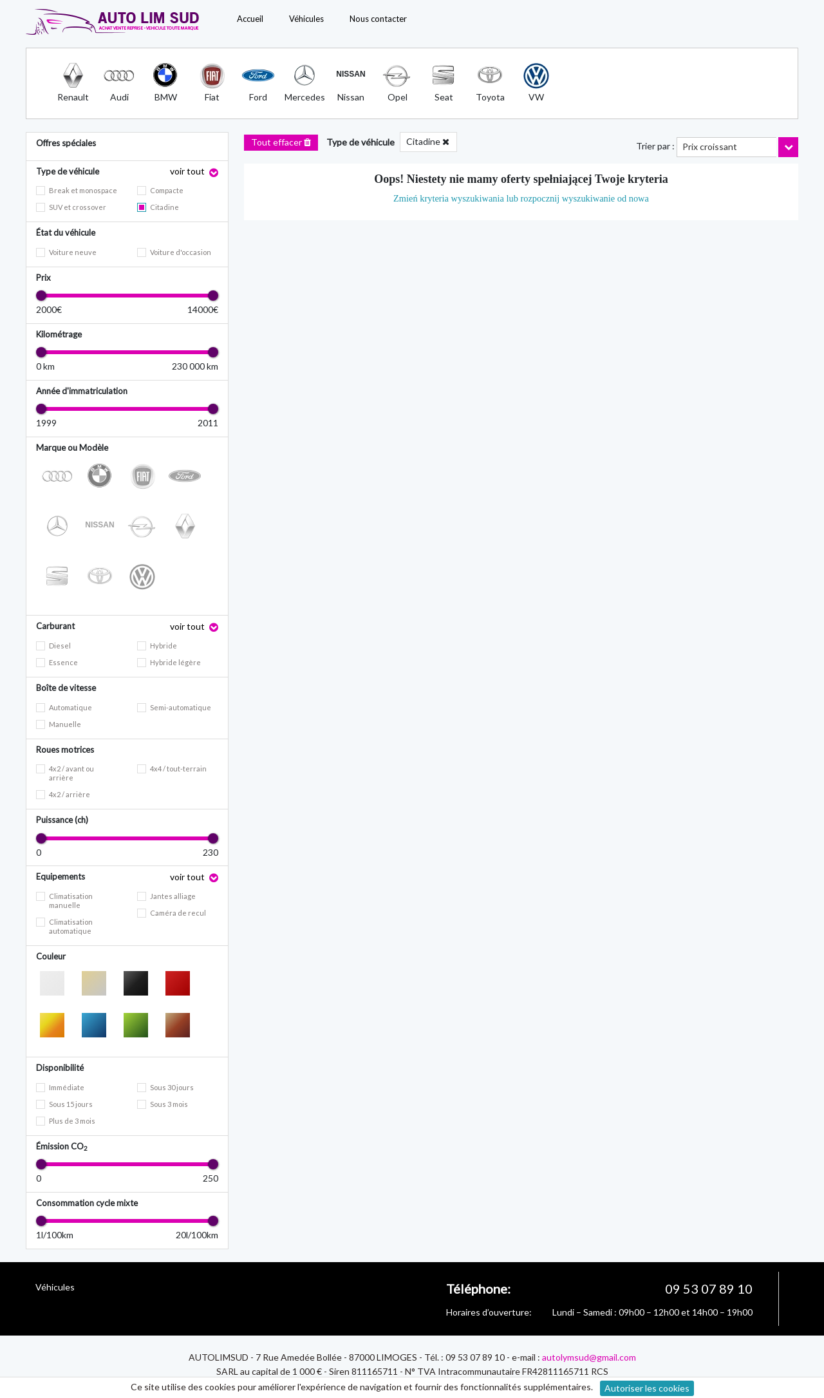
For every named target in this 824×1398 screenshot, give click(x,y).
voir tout (188, 170)
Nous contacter (378, 19)
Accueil (250, 19)
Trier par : (655, 145)
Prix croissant (709, 146)
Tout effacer (281, 142)
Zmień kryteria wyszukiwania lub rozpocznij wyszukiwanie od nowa (521, 198)
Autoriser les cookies (646, 1388)
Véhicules (306, 19)
